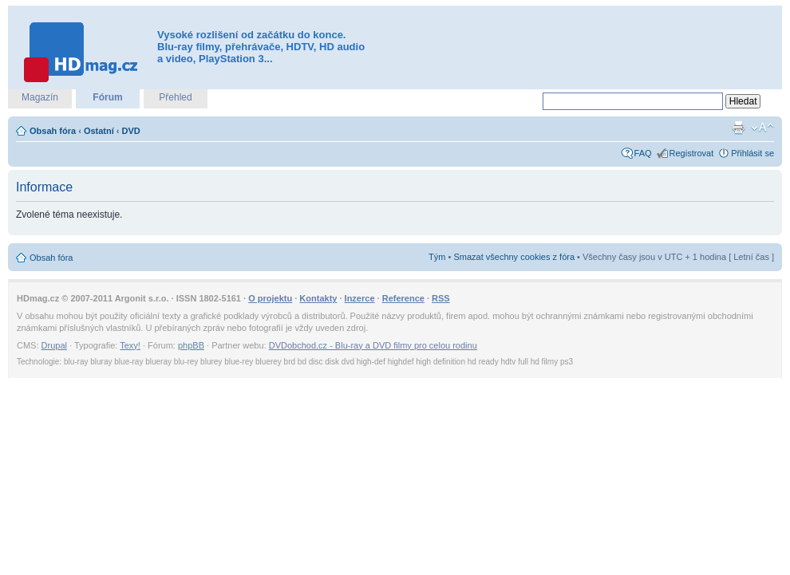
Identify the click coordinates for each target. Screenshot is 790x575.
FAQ (643, 153)
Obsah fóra (53, 131)
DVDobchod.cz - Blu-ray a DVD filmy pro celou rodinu (373, 345)
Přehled (175, 97)
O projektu (270, 298)
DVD (131, 131)
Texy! (130, 345)
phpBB (191, 345)
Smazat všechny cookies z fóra (514, 257)
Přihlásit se (752, 153)
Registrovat (692, 153)
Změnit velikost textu (762, 127)
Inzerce (360, 298)
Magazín (40, 97)
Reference (403, 298)
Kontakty (318, 298)
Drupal (54, 345)
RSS (441, 298)
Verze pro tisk (738, 127)
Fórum (107, 97)
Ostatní (99, 131)
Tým (437, 257)
